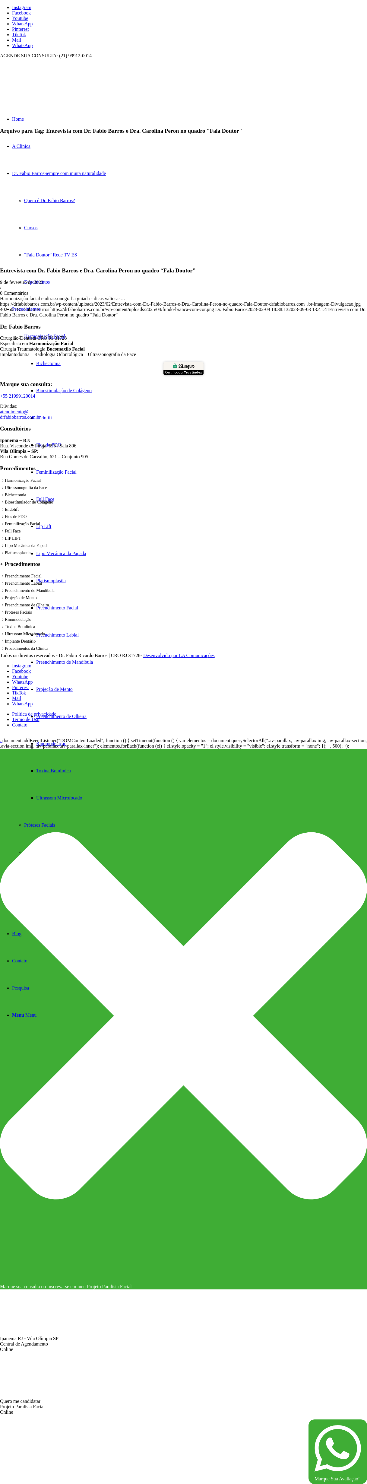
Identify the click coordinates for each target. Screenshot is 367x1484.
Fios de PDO (16, 516)
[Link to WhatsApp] (22, 23)
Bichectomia (15, 495)
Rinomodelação (18, 619)
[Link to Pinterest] (20, 29)
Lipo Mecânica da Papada (27, 545)
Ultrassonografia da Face (26, 487)
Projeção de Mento (21, 598)
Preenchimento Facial (23, 576)
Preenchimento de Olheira (27, 605)
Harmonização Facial (23, 480)
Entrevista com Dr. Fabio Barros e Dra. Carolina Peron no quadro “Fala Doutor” (97, 270)
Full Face (13, 531)
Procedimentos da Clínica (26, 648)
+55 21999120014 (17, 396)
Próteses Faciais (18, 612)
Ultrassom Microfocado (25, 634)
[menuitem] (201, 743)
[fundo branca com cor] (45, 87)
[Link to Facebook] (21, 12)
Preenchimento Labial (23, 583)
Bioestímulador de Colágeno (29, 502)
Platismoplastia (18, 553)
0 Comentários (14, 293)
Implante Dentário (20, 641)
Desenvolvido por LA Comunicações (179, 655)
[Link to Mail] (16, 40)
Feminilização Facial (22, 524)
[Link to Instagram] (21, 7)
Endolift (12, 509)
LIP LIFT (13, 538)
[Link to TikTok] (19, 34)
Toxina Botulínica (20, 626)
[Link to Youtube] (20, 18)
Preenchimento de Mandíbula (30, 590)
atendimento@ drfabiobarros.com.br (20, 414)
